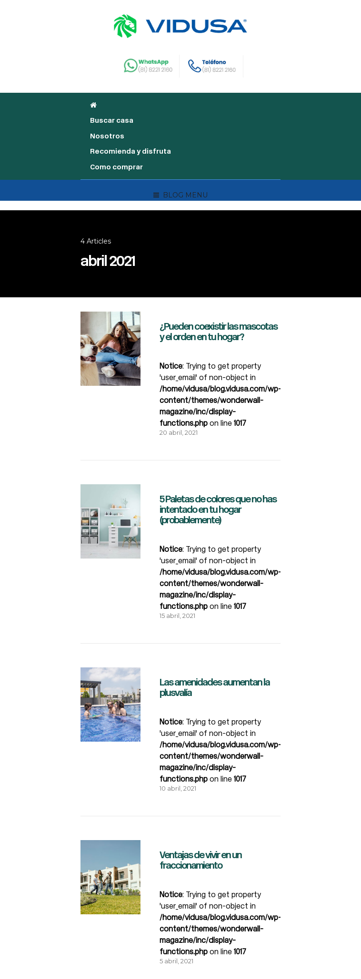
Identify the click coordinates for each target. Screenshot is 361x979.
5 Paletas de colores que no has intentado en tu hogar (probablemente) (218, 509)
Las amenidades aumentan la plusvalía (215, 687)
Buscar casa (111, 120)
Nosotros (107, 136)
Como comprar (116, 167)
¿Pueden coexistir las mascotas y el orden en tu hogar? (218, 331)
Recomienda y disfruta (130, 151)
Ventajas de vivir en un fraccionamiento (200, 860)
